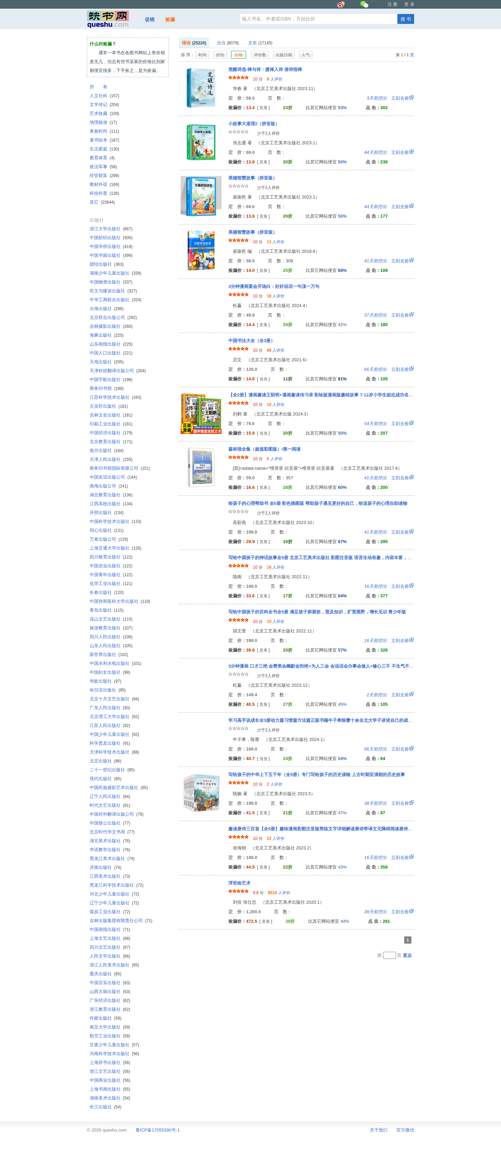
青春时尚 (104, 131)
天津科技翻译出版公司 (118, 370)
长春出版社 (107, 592)
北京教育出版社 (111, 441)
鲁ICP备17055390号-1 (158, 1130)
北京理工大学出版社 (114, 716)
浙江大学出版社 (111, 228)
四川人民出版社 (111, 636)
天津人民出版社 (111, 459)
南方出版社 (107, 450)
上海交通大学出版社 (115, 548)
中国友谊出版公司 (113, 477)
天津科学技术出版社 (114, 752)
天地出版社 (107, 361)
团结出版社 (107, 264)
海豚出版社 (107, 335)
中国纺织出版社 (111, 237)
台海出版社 (107, 308)
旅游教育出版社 (111, 627)
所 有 (98, 86)
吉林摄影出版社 (111, 326)
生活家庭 (104, 148)
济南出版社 (105, 867)
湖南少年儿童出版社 (115, 273)
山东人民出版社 (111, 645)
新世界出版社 (109, 654)
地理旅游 (103, 122)
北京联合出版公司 (113, 317)
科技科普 (104, 193)
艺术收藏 (104, 113)
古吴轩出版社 (109, 406)
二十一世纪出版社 (112, 769)
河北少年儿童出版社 (114, 894)
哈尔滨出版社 (108, 690)
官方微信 (405, 1130)
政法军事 (103, 166)
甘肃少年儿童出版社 (114, 1044)
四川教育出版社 (111, 556)
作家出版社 (105, 1018)
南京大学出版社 (110, 1027)
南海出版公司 (109, 486)
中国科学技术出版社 (115, 521)
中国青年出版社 (111, 574)
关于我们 (379, 1130)
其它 (102, 202)
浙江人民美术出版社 (114, 964)
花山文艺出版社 (111, 619)
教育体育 (102, 157)
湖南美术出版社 (110, 1098)
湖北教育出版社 (111, 494)
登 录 (409, 4)
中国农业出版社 (111, 565)
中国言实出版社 (110, 982)
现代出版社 (105, 778)
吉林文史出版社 (111, 415)
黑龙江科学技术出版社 (116, 885)
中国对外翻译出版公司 (116, 814)
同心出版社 (107, 530)
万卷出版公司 (109, 539)
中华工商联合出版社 (115, 299)
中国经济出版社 (111, 432)
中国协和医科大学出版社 (120, 601)
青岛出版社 (107, 610)
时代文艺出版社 (110, 805)
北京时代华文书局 (112, 831)
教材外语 (104, 184)
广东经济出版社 (110, 1000)
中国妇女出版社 (110, 672)
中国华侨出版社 (111, 246)
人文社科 (104, 95)
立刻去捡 (388, 98)
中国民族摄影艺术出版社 (119, 787)
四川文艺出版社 (110, 947)
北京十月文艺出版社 (114, 698)
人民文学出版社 (110, 956)
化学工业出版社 (111, 583)
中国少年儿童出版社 (114, 734)
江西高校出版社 (111, 503)
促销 (149, 19)
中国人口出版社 (111, 352)
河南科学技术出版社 (114, 1053)
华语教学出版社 (110, 849)
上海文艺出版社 (110, 938)
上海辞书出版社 (110, 1062)
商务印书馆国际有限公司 (120, 468)
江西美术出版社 (110, 876)
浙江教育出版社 (110, 1009)
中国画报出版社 (110, 929)
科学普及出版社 (110, 743)
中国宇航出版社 (111, 379)
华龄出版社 (105, 681)
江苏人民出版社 (110, 725)
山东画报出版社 (111, 344)
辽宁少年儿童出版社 (114, 902)
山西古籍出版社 (110, 991)
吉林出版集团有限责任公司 (121, 920)
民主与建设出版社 (113, 290)
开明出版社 (107, 512)
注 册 (393, 4)
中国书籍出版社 (111, 255)
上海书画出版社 (110, 1089)
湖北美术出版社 (110, 840)
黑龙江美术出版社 (112, 858)
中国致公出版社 (110, 823)
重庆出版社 (105, 973)
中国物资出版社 (111, 282)
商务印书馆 (107, 388)
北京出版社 (105, 760)
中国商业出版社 (110, 1080)
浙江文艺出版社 (110, 1071)
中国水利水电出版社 (115, 663)
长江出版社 (105, 1106)
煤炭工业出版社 (110, 911)
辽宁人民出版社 (110, 796)
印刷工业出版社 (111, 423)
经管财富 (104, 175)
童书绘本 (104, 140)
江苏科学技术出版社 (115, 397)
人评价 (275, 79)
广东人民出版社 (110, 707)
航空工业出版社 (110, 1035)
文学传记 (104, 104)
